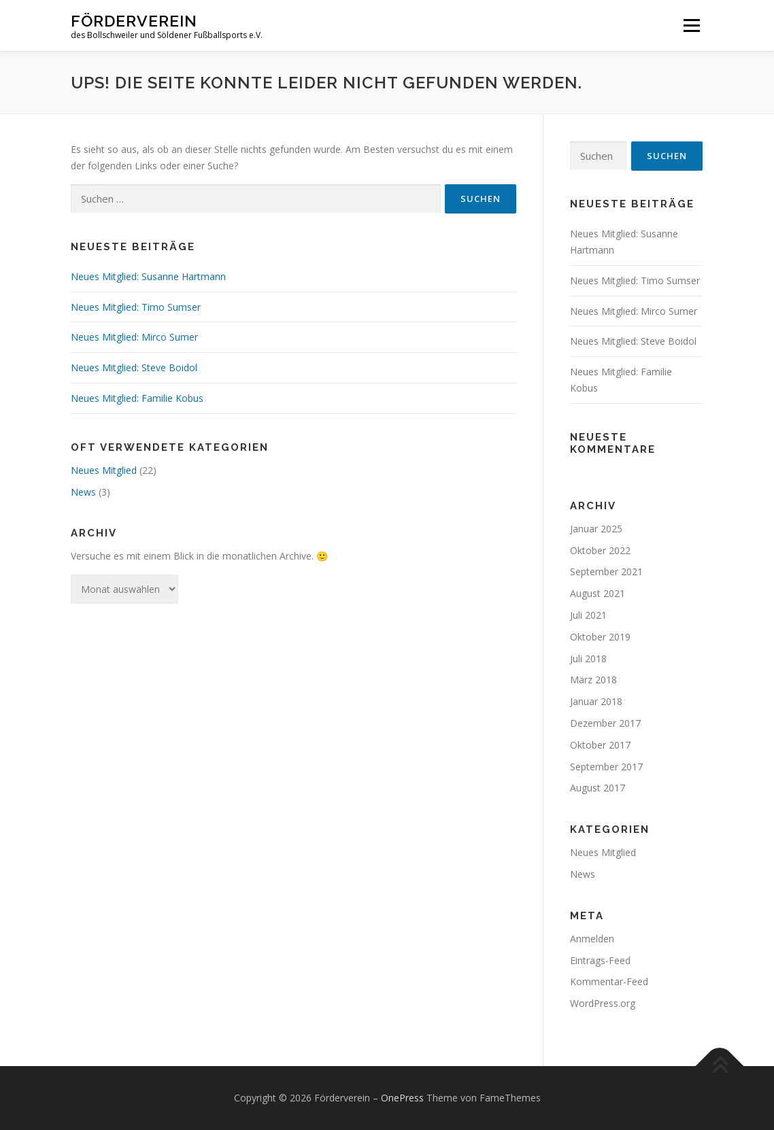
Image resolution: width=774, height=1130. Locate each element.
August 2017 (597, 787)
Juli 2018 (588, 658)
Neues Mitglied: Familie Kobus (137, 398)
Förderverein (134, 21)
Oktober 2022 (600, 550)
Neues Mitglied (104, 470)
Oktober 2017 (600, 744)
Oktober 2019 (600, 636)
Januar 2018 (596, 701)
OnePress (402, 1097)
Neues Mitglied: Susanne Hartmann (148, 276)
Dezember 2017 (605, 723)
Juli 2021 (588, 615)
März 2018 (593, 679)
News (83, 491)
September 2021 (606, 571)
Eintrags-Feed (600, 960)
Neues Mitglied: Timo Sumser (136, 307)
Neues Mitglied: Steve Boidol (134, 367)
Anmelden (592, 938)
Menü (691, 25)
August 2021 (597, 593)
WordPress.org (602, 1003)
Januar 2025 (596, 528)
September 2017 (606, 766)
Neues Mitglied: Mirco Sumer (134, 336)
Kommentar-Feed (609, 981)
